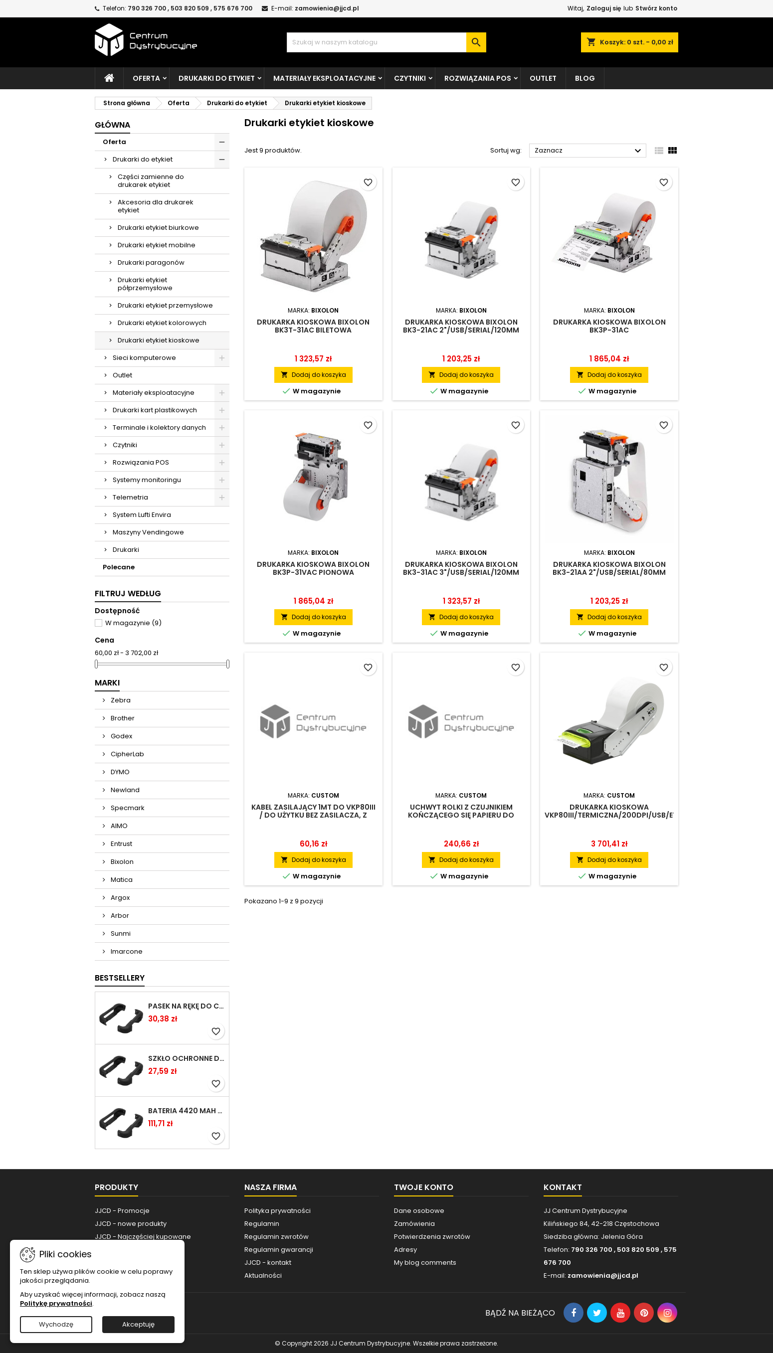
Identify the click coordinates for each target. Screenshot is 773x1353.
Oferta (146, 78)
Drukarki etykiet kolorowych (162, 323)
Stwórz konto (656, 8)
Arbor (119, 915)
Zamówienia (414, 1223)
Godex (120, 736)
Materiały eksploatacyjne (324, 78)
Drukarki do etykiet (217, 78)
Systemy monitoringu (147, 480)
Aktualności (263, 1275)
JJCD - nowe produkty (131, 1223)
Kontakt (563, 1187)
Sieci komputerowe (144, 357)
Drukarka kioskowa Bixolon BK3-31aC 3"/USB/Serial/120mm (461, 568)
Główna (112, 125)
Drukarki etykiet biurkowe (158, 227)
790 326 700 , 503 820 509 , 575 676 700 (190, 8)
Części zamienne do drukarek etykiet (151, 180)
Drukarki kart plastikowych (155, 410)
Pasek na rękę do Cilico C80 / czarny (186, 1006)
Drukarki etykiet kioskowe (158, 340)
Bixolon (121, 861)
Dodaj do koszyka (313, 374)
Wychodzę (56, 1324)
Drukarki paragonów (151, 262)
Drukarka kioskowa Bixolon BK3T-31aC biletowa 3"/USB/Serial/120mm (313, 330)
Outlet (543, 78)
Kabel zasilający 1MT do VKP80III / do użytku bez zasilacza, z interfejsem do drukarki (313, 815)
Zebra (120, 700)
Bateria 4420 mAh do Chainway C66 (186, 1111)
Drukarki (126, 549)
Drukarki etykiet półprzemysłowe (145, 284)
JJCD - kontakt (267, 1262)
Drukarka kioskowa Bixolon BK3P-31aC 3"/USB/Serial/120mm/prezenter (609, 330)
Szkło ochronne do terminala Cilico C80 (186, 1058)
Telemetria (130, 497)
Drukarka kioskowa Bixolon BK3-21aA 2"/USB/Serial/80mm (609, 568)
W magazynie (133, 623)
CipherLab (126, 754)
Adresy (405, 1249)
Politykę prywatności (56, 1303)
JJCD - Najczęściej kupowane (143, 1236)
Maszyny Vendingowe (148, 532)
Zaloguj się (603, 8)
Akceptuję (138, 1324)
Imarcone (126, 951)
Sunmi (120, 933)
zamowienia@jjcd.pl (327, 8)
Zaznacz (589, 151)
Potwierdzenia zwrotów (432, 1236)
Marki (107, 682)
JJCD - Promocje (122, 1210)
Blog (585, 78)
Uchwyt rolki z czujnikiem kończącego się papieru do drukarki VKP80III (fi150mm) (461, 815)
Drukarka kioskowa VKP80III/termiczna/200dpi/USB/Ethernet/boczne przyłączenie (640, 815)
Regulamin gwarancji (278, 1249)
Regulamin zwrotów (276, 1236)
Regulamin (261, 1223)
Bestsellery (120, 978)
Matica (121, 879)
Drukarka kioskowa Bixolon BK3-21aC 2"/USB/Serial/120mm (461, 326)
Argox (119, 897)
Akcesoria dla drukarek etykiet (155, 206)
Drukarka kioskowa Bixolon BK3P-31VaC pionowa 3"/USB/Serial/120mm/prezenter (313, 572)
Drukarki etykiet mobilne (156, 245)
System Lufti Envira (142, 514)
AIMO (118, 826)
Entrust (120, 843)
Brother (122, 718)
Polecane (119, 567)
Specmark (127, 808)
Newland (124, 790)
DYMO (119, 772)
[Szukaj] (386, 42)
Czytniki (410, 78)
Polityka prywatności (277, 1210)
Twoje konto (423, 1187)
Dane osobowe (419, 1210)
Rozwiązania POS (477, 78)
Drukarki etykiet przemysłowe (165, 305)
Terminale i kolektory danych (159, 427)
